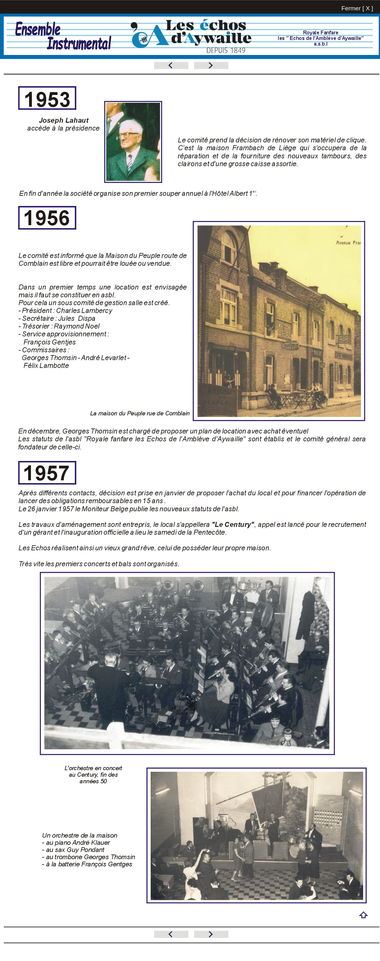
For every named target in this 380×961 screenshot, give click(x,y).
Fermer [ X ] (357, 8)
